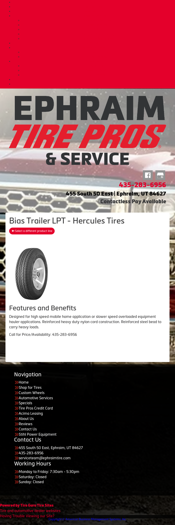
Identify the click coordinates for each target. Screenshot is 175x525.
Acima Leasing (96, 56)
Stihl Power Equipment (38, 434)
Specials (92, 43)
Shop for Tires (92, 6)
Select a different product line (32, 231)
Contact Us (92, 79)
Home (92, 2)
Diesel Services (97, 25)
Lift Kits (96, 29)
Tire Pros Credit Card (96, 52)
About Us (92, 61)
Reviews (25, 424)
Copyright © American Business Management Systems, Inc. (87, 519)
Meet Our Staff (96, 70)
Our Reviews (96, 75)
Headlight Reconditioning (96, 34)
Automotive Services (92, 16)
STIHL (92, 84)
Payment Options (92, 47)
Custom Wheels (92, 11)
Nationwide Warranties (96, 38)
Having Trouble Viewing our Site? (27, 516)
